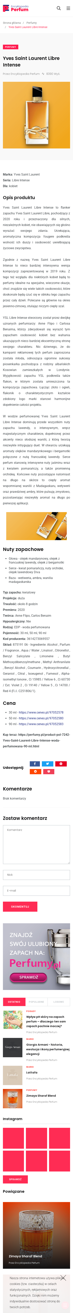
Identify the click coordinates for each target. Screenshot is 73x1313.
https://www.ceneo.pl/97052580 (41, 718)
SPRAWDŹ (15, 1179)
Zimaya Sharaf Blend (41, 1096)
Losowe (59, 1002)
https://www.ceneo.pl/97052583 (41, 724)
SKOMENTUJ (20, 906)
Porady (31, 1011)
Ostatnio (14, 1002)
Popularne (36, 1002)
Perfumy (31, 22)
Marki (30, 1039)
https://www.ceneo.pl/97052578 (41, 712)
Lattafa (31, 1073)
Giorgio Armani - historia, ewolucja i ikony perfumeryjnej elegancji (47, 1049)
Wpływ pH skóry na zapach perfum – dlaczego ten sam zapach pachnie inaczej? (46, 1021)
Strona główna (12, 22)
